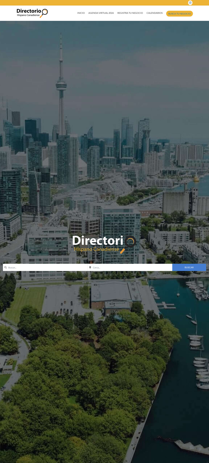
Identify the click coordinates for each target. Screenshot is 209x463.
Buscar (189, 267)
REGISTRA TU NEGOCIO (130, 12)
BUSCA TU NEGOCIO (179, 13)
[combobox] (45, 267)
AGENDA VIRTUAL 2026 (101, 12)
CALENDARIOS (155, 12)
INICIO (81, 12)
